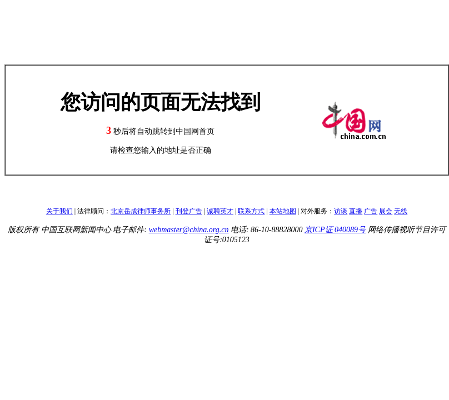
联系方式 (251, 211)
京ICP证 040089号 (335, 230)
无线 (400, 211)
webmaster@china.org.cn (189, 230)
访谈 (340, 211)
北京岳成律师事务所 (141, 211)
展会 (385, 211)
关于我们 (59, 211)
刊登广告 (189, 211)
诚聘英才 (220, 211)
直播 (355, 211)
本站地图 (283, 211)
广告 (370, 211)
